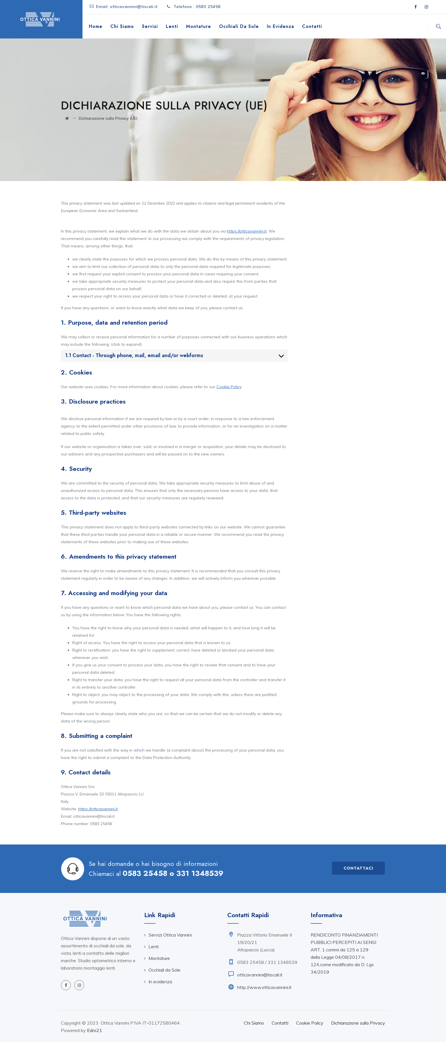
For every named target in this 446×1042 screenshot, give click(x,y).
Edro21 (94, 1030)
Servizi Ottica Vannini (170, 935)
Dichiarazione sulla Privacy (358, 1023)
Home (95, 26)
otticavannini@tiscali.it (259, 975)
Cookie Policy (228, 386)
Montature (198, 26)
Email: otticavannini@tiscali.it (127, 6)
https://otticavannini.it (247, 231)
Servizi (150, 26)
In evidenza (280, 26)
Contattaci (358, 868)
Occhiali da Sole (239, 26)
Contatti (312, 26)
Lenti (172, 26)
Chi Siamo (122, 26)
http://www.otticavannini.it (264, 987)
